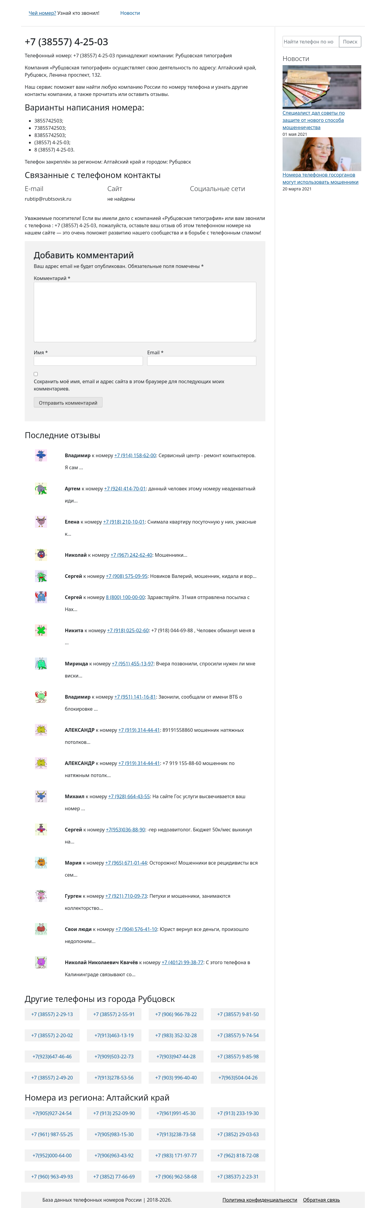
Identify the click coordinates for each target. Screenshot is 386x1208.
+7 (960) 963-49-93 (52, 1176)
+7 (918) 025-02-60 (128, 630)
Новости (130, 13)
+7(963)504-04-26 (238, 1077)
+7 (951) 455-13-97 (132, 663)
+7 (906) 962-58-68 (176, 1176)
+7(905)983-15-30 (114, 1134)
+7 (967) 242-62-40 (131, 555)
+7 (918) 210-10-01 (124, 521)
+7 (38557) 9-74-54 (238, 1035)
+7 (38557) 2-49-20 (52, 1077)
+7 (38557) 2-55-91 (114, 1014)
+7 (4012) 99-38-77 (182, 962)
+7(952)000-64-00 (52, 1155)
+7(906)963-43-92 (114, 1155)
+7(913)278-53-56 (114, 1077)
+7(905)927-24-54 (52, 1113)
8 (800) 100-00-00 (125, 597)
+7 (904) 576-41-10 (136, 929)
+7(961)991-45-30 (176, 1113)
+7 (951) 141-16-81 (135, 696)
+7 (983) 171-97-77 (176, 1155)
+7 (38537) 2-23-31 (238, 1176)
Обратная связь (321, 1200)
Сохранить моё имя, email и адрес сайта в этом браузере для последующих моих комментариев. (129, 385)
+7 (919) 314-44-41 (139, 730)
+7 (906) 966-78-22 (176, 1014)
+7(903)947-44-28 (176, 1056)
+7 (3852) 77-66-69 (114, 1176)
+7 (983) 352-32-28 (176, 1035)
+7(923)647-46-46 (52, 1056)
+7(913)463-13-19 (114, 1035)
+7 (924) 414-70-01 (125, 488)
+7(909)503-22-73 (114, 1056)
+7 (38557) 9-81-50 (238, 1014)
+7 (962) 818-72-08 (238, 1155)
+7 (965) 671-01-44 (126, 862)
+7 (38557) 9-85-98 (238, 1056)
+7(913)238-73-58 (176, 1134)
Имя (41, 352)
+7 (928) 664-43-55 (129, 796)
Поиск (350, 41)
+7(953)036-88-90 (125, 829)
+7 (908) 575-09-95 (126, 576)
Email (155, 352)
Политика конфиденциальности (260, 1200)
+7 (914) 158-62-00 (135, 455)
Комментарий (52, 278)
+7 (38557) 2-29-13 (52, 1014)
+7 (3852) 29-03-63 (238, 1134)
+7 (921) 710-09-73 (126, 896)
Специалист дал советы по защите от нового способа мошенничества (314, 120)
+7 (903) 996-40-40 (176, 1077)
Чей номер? (42, 13)
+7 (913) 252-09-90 (114, 1113)
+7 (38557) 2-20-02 (52, 1035)
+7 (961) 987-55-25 (52, 1134)
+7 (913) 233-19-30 (238, 1113)
